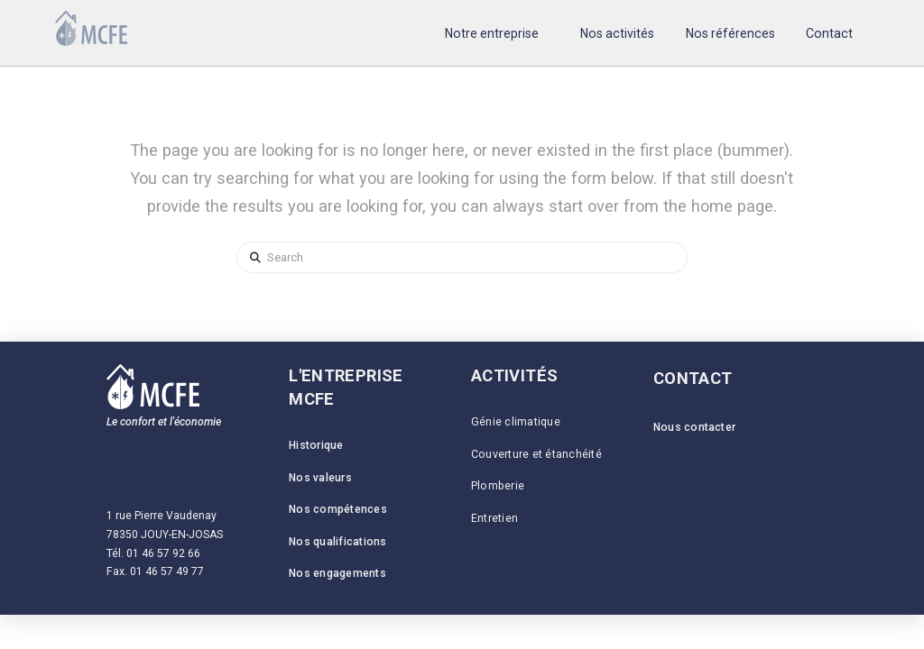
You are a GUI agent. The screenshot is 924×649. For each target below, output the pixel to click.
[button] (491, 33)
